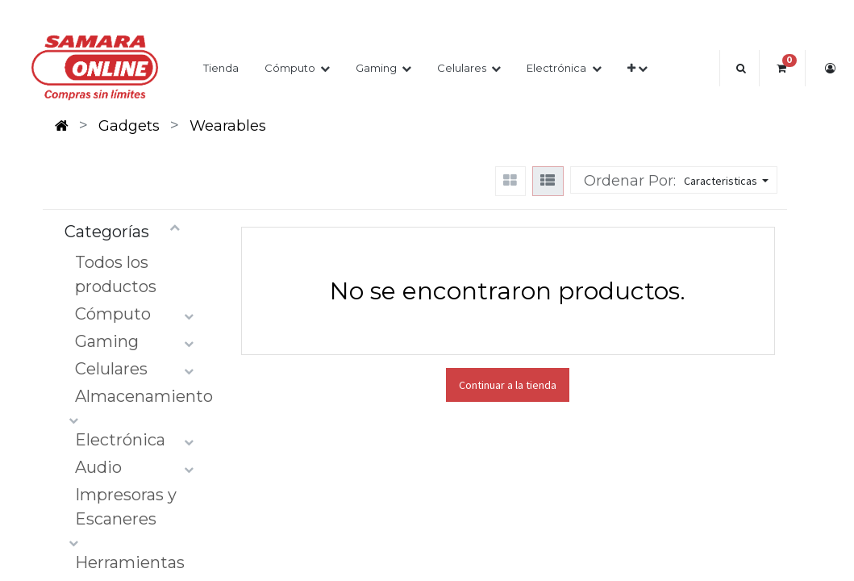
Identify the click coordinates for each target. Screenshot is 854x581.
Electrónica (120, 439)
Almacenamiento (144, 396)
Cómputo (113, 314)
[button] (637, 68)
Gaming (107, 341)
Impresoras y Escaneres (126, 507)
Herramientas (130, 562)
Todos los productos (115, 274)
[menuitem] (221, 68)
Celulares (111, 368)
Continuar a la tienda (507, 385)
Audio (98, 467)
